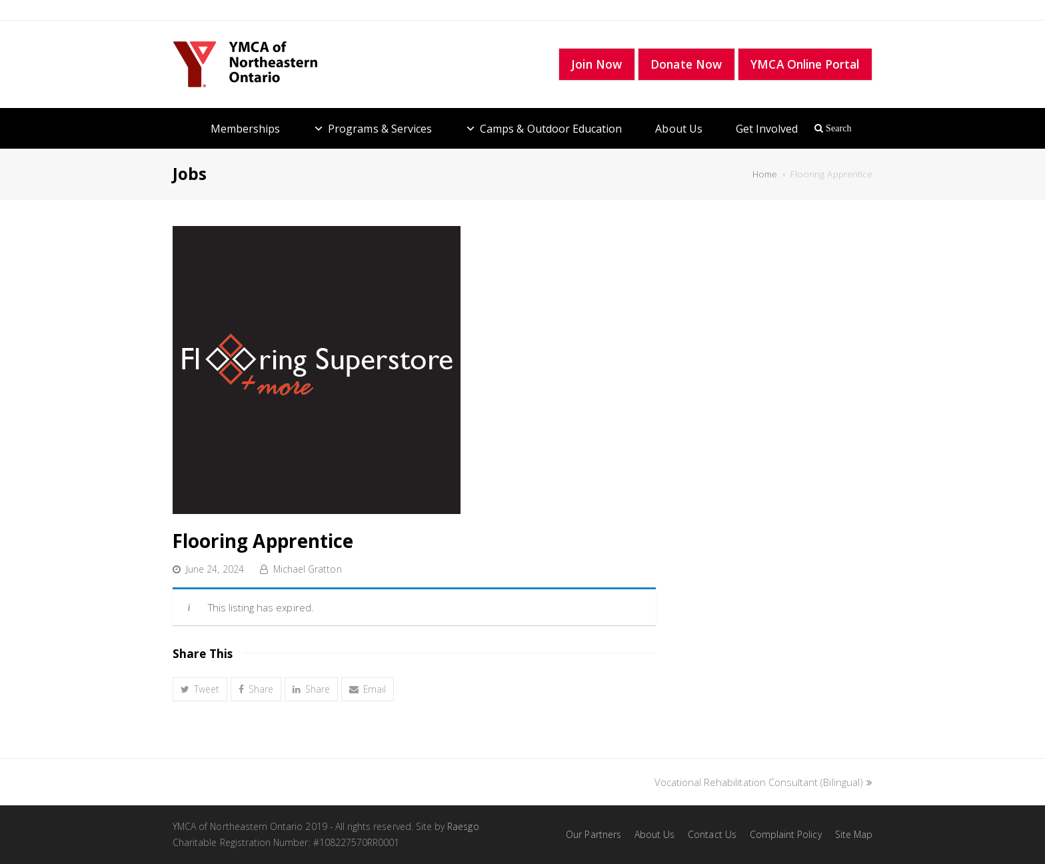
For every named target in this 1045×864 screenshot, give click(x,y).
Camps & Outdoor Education (551, 128)
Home (764, 174)
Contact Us (712, 834)
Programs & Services (380, 128)
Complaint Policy (786, 834)
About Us (678, 128)
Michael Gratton (307, 569)
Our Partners (593, 834)
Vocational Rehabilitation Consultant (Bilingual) (763, 782)
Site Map (853, 834)
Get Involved (767, 128)
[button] (200, 689)
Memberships (246, 128)
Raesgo (463, 826)
